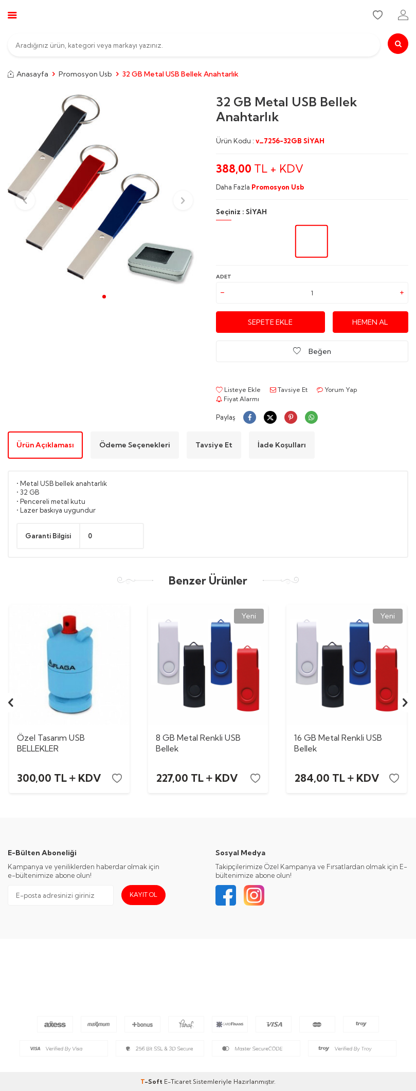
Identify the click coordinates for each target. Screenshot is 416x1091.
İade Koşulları (282, 444)
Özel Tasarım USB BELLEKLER (51, 743)
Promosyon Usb (85, 74)
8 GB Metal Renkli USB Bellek (198, 743)
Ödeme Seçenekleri (134, 444)
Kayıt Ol (143, 894)
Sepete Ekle (270, 322)
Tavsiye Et (289, 389)
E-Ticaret (177, 1081)
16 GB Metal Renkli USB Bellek (338, 743)
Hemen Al (370, 322)
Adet (223, 276)
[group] (104, 191)
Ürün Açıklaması (45, 444)
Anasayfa (28, 74)
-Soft (152, 1081)
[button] (104, 296)
